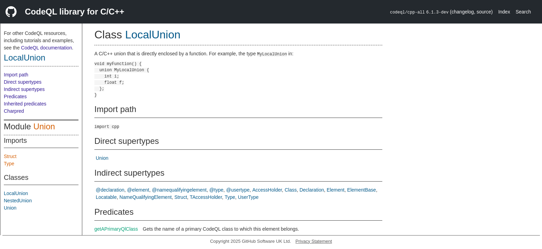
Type (9, 163)
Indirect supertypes (24, 89)
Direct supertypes (22, 82)
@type (216, 190)
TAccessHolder (206, 197)
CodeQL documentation (46, 47)
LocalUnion (24, 57)
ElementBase (361, 190)
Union (44, 126)
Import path (16, 74)
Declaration (311, 190)
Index (504, 12)
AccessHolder (267, 190)
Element (335, 190)
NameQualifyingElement (146, 197)
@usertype (238, 190)
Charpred (14, 111)
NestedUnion (18, 200)
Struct (10, 156)
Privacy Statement (314, 241)
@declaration (110, 190)
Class (290, 190)
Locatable (106, 197)
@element (138, 190)
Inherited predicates (25, 104)
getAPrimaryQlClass (116, 229)
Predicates (15, 96)
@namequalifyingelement (179, 190)
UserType (248, 197)
